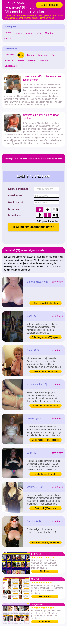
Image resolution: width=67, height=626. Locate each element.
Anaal (21, 60)
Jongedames (45, 621)
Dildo (21, 55)
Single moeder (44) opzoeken (45, 440)
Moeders (49, 33)
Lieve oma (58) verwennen (45, 371)
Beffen (30, 55)
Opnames (42, 55)
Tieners (18, 33)
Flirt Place (44, 571)
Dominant (43, 60)
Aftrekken (9, 60)
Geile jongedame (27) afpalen (45, 337)
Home (7, 32)
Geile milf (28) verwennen (45, 405)
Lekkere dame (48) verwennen (45, 542)
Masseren (9, 54)
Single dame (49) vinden (45, 474)
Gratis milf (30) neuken (45, 508)
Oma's (7, 38)
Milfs (39, 33)
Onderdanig (10, 65)
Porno (54, 55)
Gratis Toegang (49, 4)
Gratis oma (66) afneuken (45, 303)
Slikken (31, 60)
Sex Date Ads (44, 596)
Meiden (29, 33)
